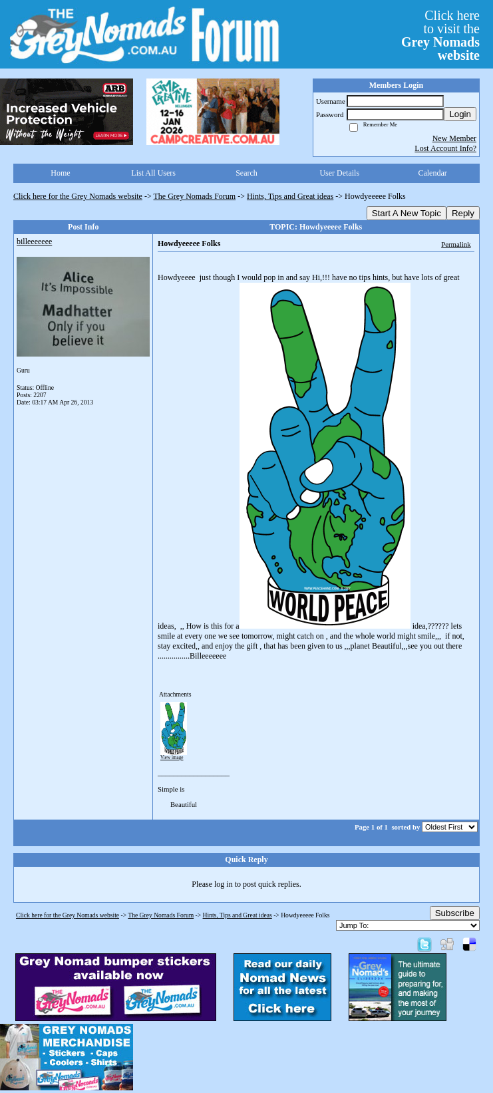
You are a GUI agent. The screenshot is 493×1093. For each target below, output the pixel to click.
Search (246, 173)
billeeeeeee (34, 241)
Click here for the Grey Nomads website (77, 196)
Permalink (455, 244)
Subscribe (454, 913)
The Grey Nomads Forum (195, 196)
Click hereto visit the (440, 35)
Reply (463, 213)
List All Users (153, 173)
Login (460, 114)
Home (60, 173)
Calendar (432, 173)
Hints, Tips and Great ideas (290, 196)
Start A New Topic (406, 213)
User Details (339, 173)
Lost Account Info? (445, 148)
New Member (454, 138)
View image (172, 757)
